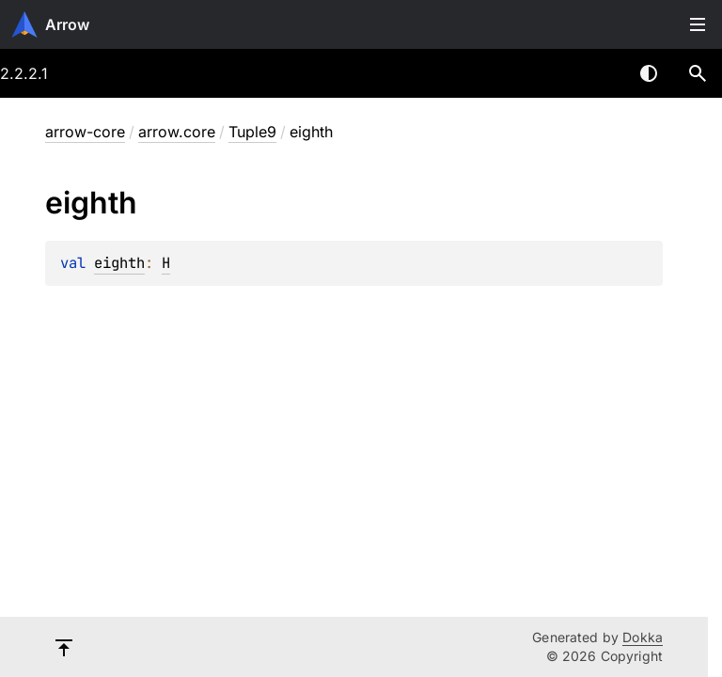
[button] (697, 73)
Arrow (67, 24)
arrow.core (176, 131)
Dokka (642, 637)
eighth (119, 263)
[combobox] (599, 73)
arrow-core (85, 131)
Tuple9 (252, 131)
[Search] (697, 73)
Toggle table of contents (697, 24)
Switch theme (648, 73)
